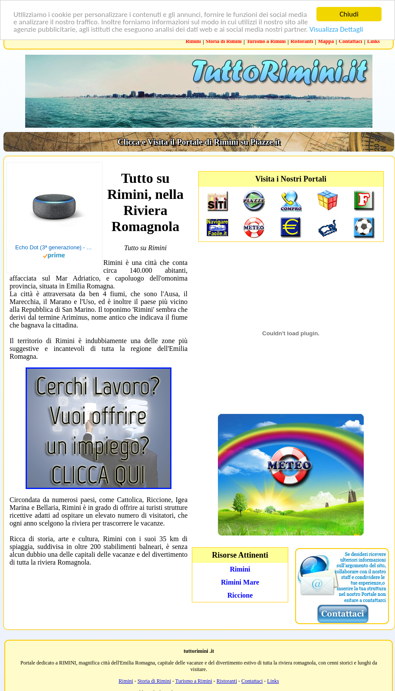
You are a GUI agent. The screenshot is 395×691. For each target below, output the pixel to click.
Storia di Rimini (224, 41)
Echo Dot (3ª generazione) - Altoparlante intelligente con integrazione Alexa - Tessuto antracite (54, 247)
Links (373, 41)
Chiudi (349, 14)
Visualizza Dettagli (336, 28)
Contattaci (350, 41)
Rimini (193, 41)
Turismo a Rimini (266, 41)
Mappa (326, 41)
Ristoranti (301, 41)
